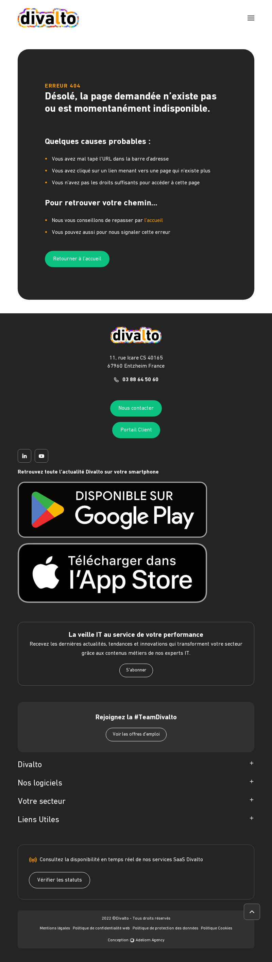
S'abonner (136, 670)
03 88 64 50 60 (140, 380)
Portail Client (136, 430)
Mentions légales (55, 928)
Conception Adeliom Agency (136, 940)
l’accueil (153, 220)
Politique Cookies (216, 928)
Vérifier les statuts (59, 880)
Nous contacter (136, 408)
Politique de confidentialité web (101, 928)
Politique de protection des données (165, 928)
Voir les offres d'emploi (136, 734)
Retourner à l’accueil (77, 259)
